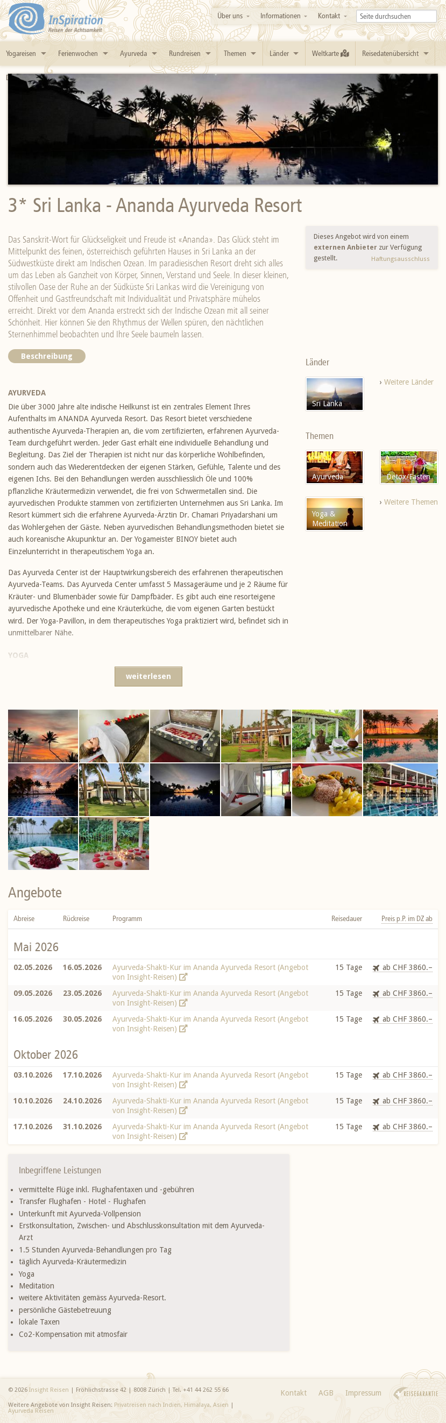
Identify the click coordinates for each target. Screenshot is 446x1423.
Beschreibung (47, 356)
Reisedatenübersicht (390, 53)
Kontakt (329, 15)
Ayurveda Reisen (31, 1410)
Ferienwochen (78, 53)
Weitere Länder (409, 382)
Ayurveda (133, 53)
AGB (326, 1393)
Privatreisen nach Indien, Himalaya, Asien (171, 1404)
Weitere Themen (411, 502)
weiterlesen (148, 676)
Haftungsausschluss (400, 259)
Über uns (230, 15)
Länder (279, 53)
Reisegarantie (415, 1393)
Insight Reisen (49, 1389)
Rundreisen (185, 53)
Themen (235, 53)
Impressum (363, 1393)
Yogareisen (21, 53)
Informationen (280, 15)
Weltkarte (330, 53)
